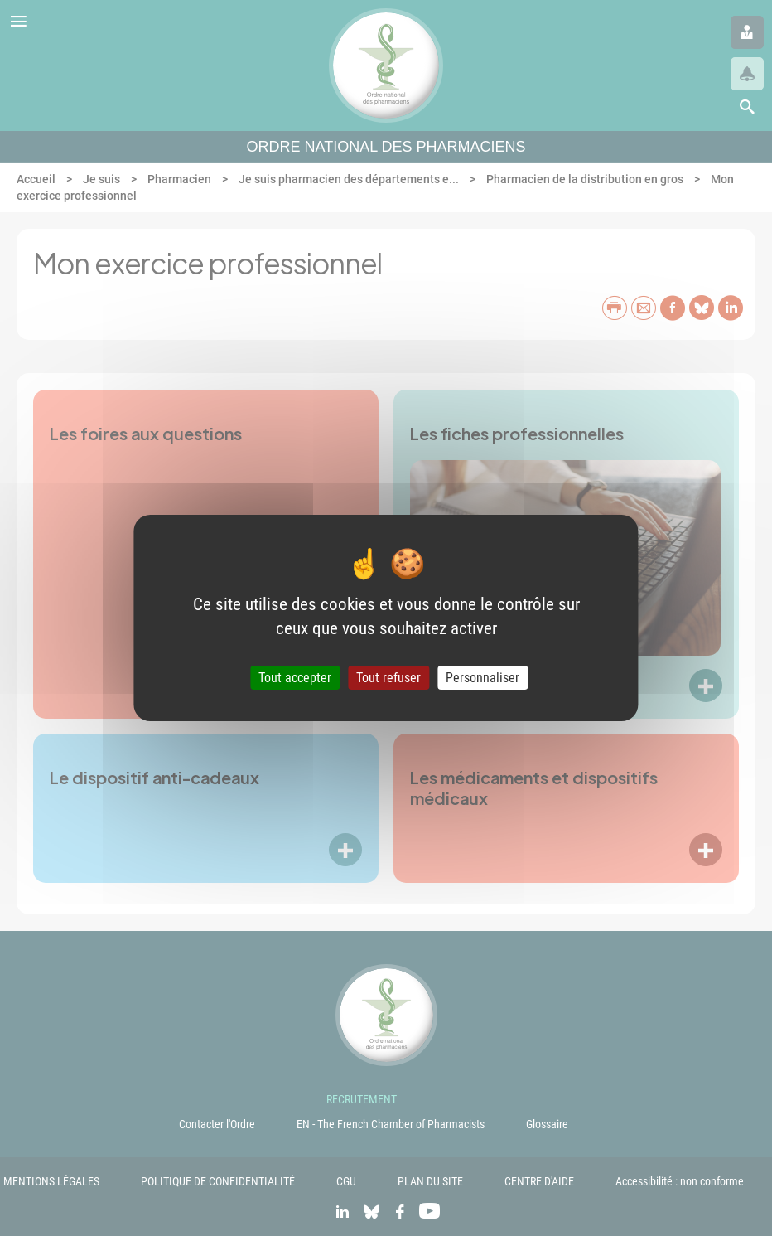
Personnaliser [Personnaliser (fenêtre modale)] (482, 678)
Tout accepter (294, 678)
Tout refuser (388, 678)
